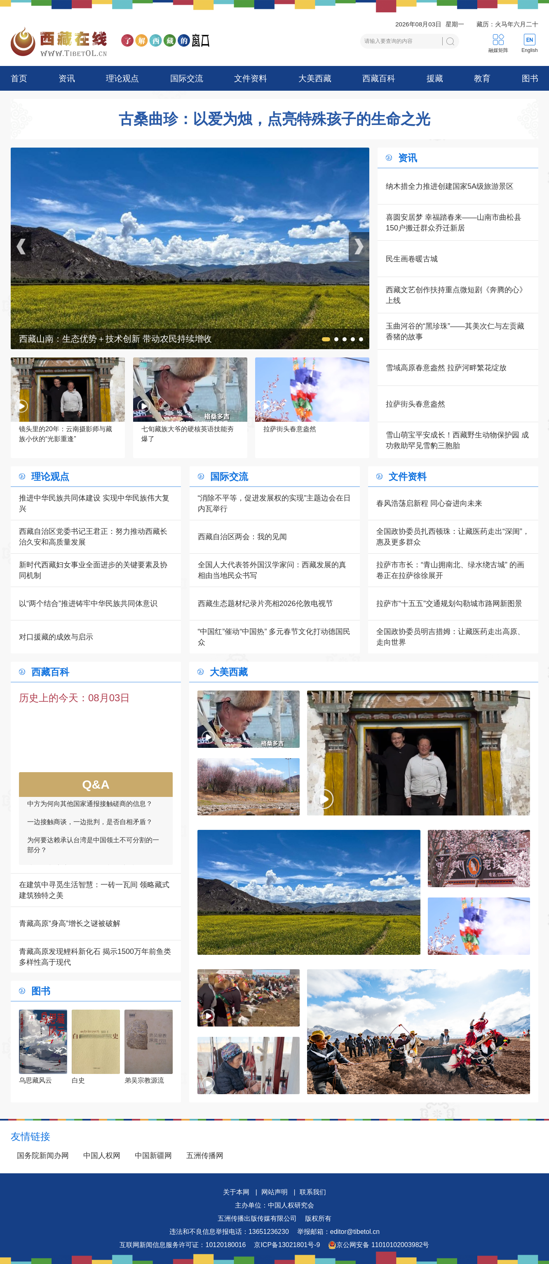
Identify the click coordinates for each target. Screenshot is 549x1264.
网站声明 (274, 1192)
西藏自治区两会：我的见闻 (242, 537)
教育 (482, 78)
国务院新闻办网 (43, 1155)
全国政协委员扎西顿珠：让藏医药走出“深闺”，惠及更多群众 (453, 536)
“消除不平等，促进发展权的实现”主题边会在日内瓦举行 (274, 503)
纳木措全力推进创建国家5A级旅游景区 (450, 186)
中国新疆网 (153, 1155)
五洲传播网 (204, 1155)
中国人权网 (101, 1155)
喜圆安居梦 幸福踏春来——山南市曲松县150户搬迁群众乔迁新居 (453, 222)
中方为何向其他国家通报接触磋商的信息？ (89, 809)
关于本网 (236, 1192)
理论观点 (122, 78)
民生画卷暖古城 (412, 259)
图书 (530, 78)
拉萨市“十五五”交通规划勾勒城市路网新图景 (449, 603)
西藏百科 (378, 78)
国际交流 (186, 78)
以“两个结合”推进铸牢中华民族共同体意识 (88, 603)
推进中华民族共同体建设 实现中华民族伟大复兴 (94, 503)
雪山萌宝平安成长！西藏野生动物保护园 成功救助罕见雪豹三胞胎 (457, 440)
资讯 (67, 78)
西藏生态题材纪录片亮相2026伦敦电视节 (265, 603)
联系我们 (313, 1192)
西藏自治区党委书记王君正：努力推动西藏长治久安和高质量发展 (93, 536)
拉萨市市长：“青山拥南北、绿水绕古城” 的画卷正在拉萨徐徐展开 (450, 570)
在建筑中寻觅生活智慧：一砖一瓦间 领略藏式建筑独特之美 (94, 890)
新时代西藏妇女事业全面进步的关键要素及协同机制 (93, 570)
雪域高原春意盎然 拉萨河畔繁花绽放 (446, 368)
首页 (19, 78)
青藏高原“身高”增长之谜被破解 (69, 923)
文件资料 (250, 78)
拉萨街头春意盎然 (415, 404)
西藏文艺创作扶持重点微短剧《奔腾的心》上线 (456, 295)
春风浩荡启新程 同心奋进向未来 (429, 503)
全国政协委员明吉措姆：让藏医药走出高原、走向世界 (450, 636)
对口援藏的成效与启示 (56, 637)
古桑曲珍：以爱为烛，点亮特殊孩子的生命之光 (274, 119)
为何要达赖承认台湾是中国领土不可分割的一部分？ (93, 850)
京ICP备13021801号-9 (287, 1244)
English (529, 50)
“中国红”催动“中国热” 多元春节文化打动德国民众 (274, 636)
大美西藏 (314, 78)
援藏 (435, 78)
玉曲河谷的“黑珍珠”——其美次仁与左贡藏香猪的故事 (455, 331)
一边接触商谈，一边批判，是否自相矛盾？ (89, 827)
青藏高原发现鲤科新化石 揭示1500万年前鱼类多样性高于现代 (95, 956)
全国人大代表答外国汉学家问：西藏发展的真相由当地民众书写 (272, 570)
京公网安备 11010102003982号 (378, 1245)
